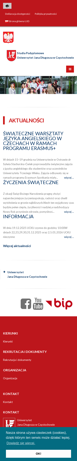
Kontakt (8, 402)
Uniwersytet (25, 274)
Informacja (18, 216)
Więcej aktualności (17, 246)
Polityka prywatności (46, 13)
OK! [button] (38, 453)
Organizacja (10, 378)
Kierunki (8, 341)
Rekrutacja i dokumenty (17, 359)
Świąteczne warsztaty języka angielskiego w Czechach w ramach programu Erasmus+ (33, 141)
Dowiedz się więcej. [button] (21, 443)
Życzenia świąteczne (31, 182)
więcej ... (69, 177)
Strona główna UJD (17, 21)
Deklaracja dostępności (17, 13)
